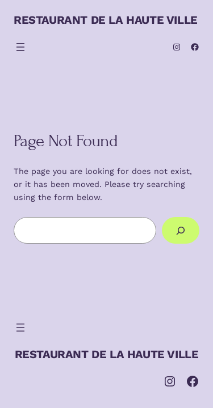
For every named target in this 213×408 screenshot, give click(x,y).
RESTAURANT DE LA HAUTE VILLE (106, 20)
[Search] (180, 230)
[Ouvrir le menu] (20, 47)
